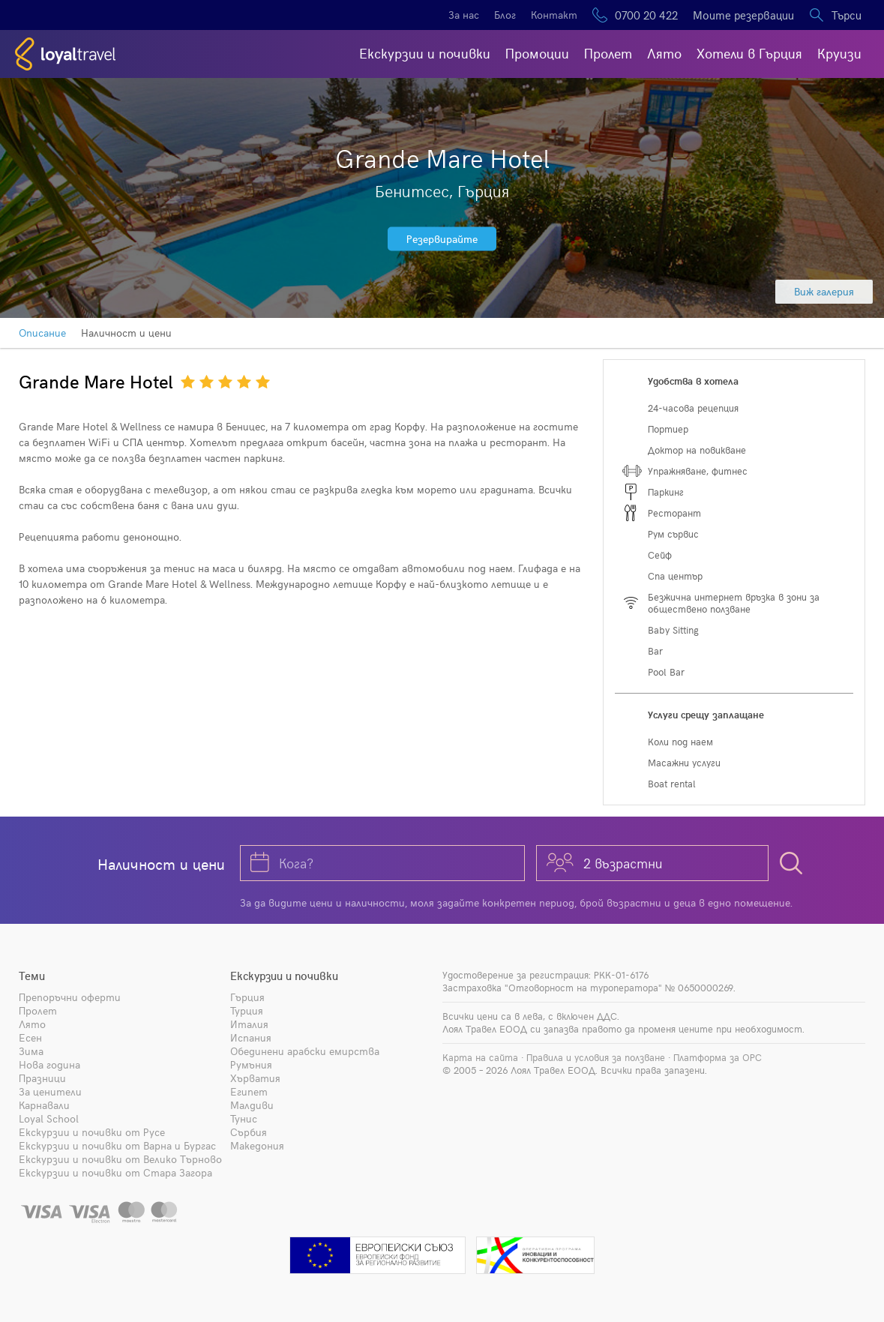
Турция (246, 1010)
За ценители (50, 1091)
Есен (30, 1037)
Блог (505, 14)
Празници (42, 1078)
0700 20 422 (646, 14)
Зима (31, 1051)
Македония (257, 1145)
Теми (32, 975)
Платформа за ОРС (717, 1057)
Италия (249, 1024)
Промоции (537, 52)
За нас (463, 14)
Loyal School (49, 1118)
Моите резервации (743, 14)
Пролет (608, 52)
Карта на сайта (480, 1057)
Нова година (49, 1064)
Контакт (554, 14)
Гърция (247, 997)
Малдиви (252, 1105)
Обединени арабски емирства (304, 1051)
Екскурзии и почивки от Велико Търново (120, 1159)
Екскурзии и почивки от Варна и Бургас (117, 1145)
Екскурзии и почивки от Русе (92, 1132)
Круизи (839, 52)
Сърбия (248, 1132)
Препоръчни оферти (70, 997)
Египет (249, 1091)
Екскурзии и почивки (424, 52)
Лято (664, 52)
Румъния (251, 1064)
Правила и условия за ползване (595, 1057)
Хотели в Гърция (749, 52)
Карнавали (44, 1105)
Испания (250, 1037)
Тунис (243, 1118)
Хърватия (255, 1078)
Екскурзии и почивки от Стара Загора (115, 1172)
